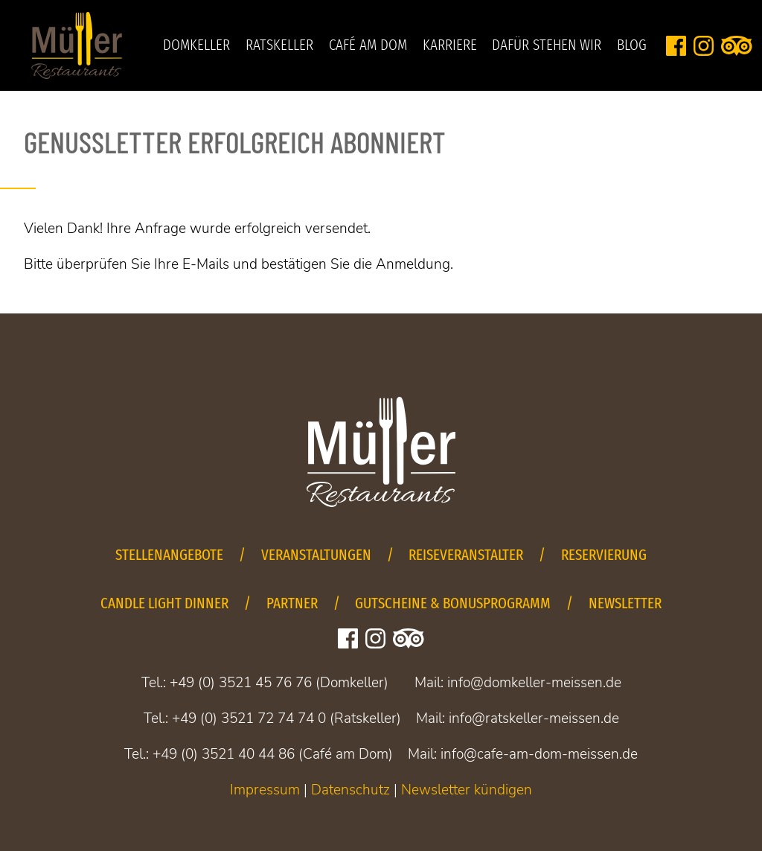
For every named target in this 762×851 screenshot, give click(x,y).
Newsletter (625, 603)
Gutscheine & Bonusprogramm (453, 603)
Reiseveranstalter (466, 555)
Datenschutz (350, 790)
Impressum (265, 790)
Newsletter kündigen (466, 790)
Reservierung (604, 555)
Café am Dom (368, 45)
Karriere (450, 45)
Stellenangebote (169, 555)
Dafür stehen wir (546, 45)
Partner (292, 603)
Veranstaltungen (316, 555)
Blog (632, 45)
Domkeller (196, 45)
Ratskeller (279, 45)
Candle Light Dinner (164, 603)
